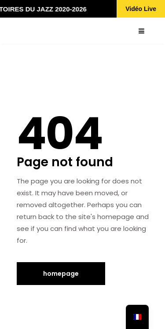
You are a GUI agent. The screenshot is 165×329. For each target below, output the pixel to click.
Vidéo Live (140, 8)
